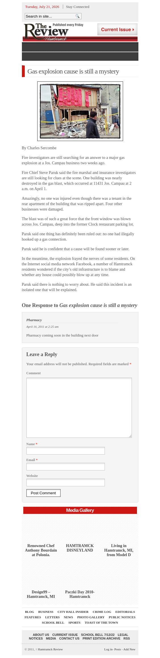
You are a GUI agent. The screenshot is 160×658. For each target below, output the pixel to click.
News (68, 617)
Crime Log (102, 611)
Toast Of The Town (101, 622)
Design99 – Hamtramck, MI (41, 594)
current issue (65, 634)
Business (45, 611)
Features (32, 617)
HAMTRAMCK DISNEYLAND (80, 548)
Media (51, 638)
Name (32, 444)
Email (32, 460)
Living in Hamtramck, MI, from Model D (118, 550)
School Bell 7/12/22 (98, 634)
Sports (74, 622)
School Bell (53, 622)
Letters (52, 617)
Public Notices (122, 617)
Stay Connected (77, 7)
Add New (129, 649)
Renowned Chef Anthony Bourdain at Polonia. (41, 550)
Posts (117, 649)
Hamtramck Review (49, 649)
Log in (108, 649)
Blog (29, 611)
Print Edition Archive (101, 638)
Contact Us (69, 638)
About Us (41, 634)
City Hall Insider (73, 611)
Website (32, 476)
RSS (127, 638)
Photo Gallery (91, 617)
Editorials (125, 611)
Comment (33, 373)
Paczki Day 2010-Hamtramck (79, 594)
